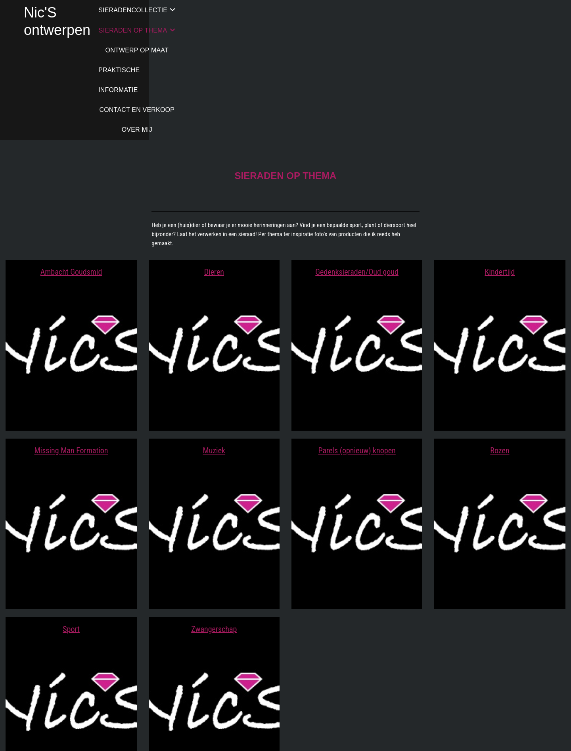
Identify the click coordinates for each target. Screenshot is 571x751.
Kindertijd (500, 172)
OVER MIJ (341, 30)
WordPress (298, 736)
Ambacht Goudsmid (71, 172)
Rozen (499, 351)
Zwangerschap (214, 529)
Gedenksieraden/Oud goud (357, 172)
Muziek (214, 351)
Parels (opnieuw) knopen (356, 351)
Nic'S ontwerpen (75, 12)
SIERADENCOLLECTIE (169, 10)
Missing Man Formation (71, 351)
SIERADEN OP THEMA (256, 10)
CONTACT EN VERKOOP (509, 10)
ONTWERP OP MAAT (338, 10)
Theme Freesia (270, 736)
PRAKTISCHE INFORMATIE (421, 10)
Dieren (214, 172)
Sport (71, 529)
